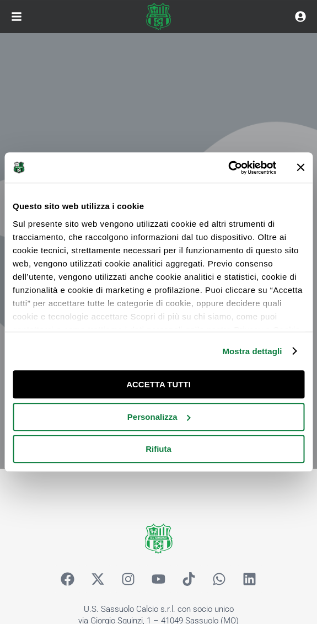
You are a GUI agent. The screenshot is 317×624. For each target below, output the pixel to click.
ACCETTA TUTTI (158, 384)
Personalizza (159, 417)
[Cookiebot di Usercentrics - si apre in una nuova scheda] (228, 168)
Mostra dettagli (252, 351)
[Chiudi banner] (300, 168)
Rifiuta (158, 449)
